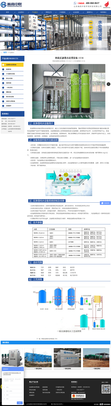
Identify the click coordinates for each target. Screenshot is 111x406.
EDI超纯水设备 (10, 74)
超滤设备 (8, 69)
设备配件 (8, 106)
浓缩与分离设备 (10, 101)
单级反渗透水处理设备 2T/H (49, 339)
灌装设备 (8, 92)
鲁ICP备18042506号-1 (57, 404)
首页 (5, 52)
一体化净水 (9, 87)
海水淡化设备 (10, 96)
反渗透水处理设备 (11, 64)
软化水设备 (9, 78)
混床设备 (8, 83)
